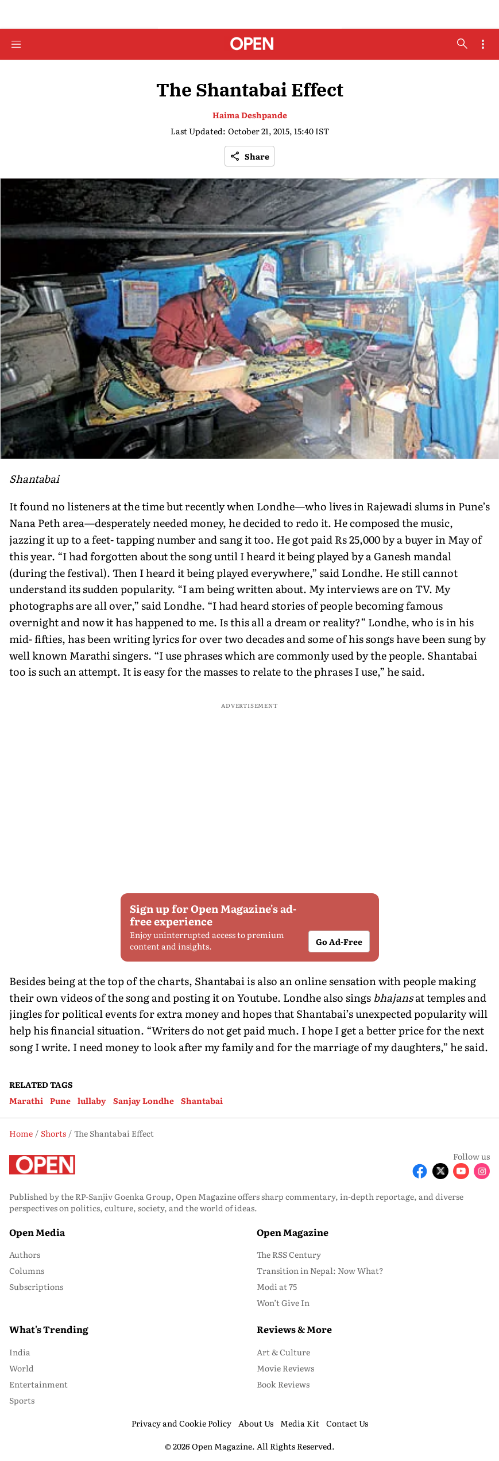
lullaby (92, 1100)
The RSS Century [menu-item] (289, 1254)
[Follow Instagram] (482, 1171)
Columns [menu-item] (26, 1270)
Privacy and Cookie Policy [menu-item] (181, 1423)
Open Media (37, 1232)
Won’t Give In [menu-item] (283, 1302)
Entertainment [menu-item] (38, 1384)
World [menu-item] (21, 1368)
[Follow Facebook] (420, 1171)
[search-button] (462, 44)
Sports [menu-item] (21, 1400)
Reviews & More (294, 1329)
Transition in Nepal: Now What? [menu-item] (320, 1270)
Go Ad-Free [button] (339, 941)
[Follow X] (440, 1171)
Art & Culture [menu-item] (283, 1352)
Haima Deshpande (249, 115)
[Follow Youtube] (461, 1171)
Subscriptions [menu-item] (36, 1286)
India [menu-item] (19, 1352)
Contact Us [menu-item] (347, 1423)
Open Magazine (292, 1232)
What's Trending (48, 1329)
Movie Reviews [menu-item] (285, 1368)
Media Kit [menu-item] (299, 1423)
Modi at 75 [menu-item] (277, 1286)
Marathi (26, 1100)
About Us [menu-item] (255, 1423)
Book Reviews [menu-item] (283, 1384)
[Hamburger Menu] (16, 44)
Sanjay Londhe (143, 1100)
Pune (60, 1100)
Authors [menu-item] (24, 1254)
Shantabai (202, 1100)
